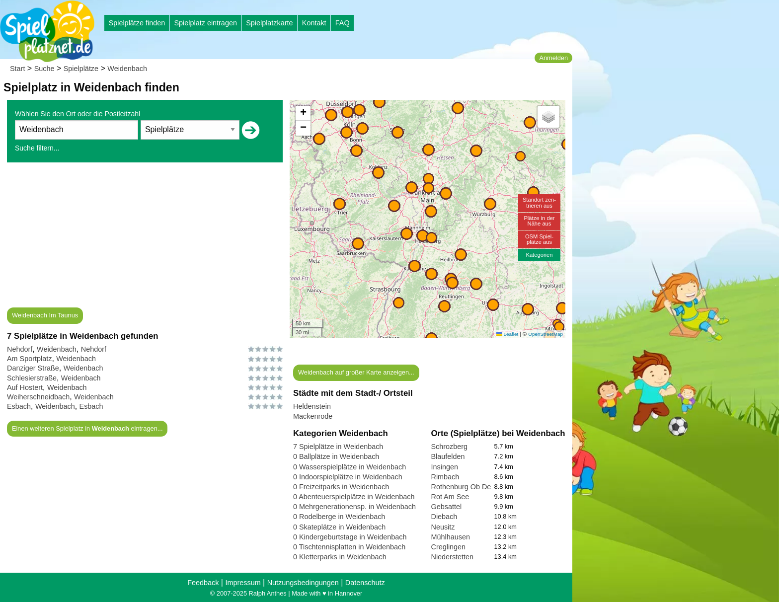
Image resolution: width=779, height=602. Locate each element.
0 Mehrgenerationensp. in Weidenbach (354, 507)
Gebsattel (446, 507)
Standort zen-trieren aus (539, 202)
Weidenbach (127, 69)
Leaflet (507, 334)
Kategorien (539, 255)
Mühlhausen (450, 537)
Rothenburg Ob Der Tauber (474, 487)
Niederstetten (452, 557)
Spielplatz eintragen (205, 23)
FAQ (342, 23)
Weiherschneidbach (38, 397)
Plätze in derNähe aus (539, 220)
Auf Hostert (25, 387)
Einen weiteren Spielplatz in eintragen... (87, 428)
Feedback (203, 583)
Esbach (19, 406)
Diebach (444, 517)
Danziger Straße (33, 368)
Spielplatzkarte (269, 23)
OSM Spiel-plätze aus (539, 239)
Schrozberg (449, 447)
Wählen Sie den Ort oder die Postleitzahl (77, 114)
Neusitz (443, 527)
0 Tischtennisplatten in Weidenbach (349, 547)
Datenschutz (365, 583)
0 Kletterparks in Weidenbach (340, 557)
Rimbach (445, 477)
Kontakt (314, 23)
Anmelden (553, 58)
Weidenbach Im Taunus (45, 315)
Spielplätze (81, 69)
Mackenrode (312, 416)
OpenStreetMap (545, 334)
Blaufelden (448, 456)
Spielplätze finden (137, 23)
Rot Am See (450, 497)
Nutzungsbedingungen (303, 583)
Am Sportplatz (29, 359)
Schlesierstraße (32, 378)
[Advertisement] (145, 237)
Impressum (242, 583)
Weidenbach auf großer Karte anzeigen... (356, 372)
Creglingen (448, 547)
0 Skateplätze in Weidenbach (339, 527)
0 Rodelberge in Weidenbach (339, 517)
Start (17, 69)
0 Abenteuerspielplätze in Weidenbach (354, 497)
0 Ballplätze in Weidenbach (336, 456)
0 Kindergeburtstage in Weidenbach (350, 537)
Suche (44, 69)
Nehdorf (19, 349)
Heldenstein (312, 406)
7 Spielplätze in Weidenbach (338, 447)
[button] (490, 204)
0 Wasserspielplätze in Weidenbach (349, 467)
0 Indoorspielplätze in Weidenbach (347, 477)
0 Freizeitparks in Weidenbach (341, 487)
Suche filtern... (37, 148)
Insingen (444, 467)
